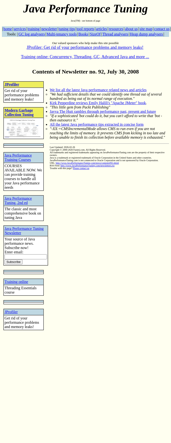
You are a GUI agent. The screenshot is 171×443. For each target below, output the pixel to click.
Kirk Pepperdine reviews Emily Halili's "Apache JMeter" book (98, 103)
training (34, 29)
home (7, 29)
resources (116, 29)
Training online (16, 282)
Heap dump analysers (146, 34)
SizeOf (95, 34)
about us (131, 29)
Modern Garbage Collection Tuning (19, 112)
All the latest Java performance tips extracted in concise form (96, 124)
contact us (161, 29)
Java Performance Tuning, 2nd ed (18, 200)
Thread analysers (115, 34)
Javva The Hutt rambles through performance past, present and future (103, 111)
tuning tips (67, 29)
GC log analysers (31, 34)
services (20, 29)
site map (145, 29)
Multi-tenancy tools (62, 34)
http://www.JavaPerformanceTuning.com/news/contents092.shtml (87, 163)
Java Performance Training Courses (18, 157)
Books (83, 34)
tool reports (85, 29)
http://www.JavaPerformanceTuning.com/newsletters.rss (88, 165)
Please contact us (81, 168)
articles (101, 29)
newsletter (49, 29)
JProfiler (12, 84)
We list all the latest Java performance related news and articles (98, 90)
